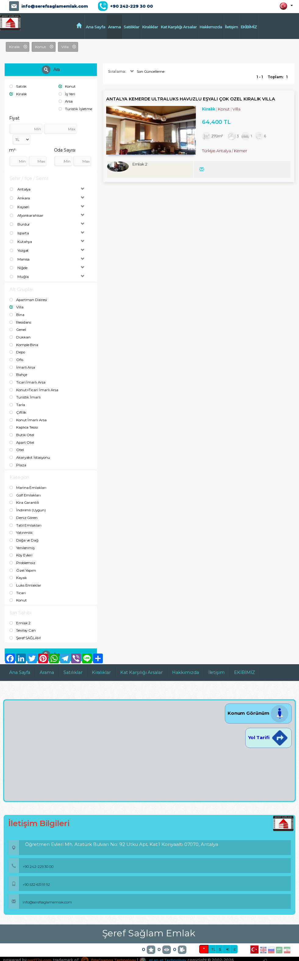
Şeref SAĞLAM (25, 629)
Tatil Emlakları (25, 518)
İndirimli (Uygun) (27, 503)
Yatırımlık (21, 526)
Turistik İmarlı (25, 393)
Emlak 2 (20, 614)
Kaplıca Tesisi (23, 422)
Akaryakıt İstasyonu (30, 451)
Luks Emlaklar (25, 577)
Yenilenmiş (22, 540)
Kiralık (18, 93)
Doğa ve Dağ (24, 533)
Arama (114, 26)
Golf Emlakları (25, 489)
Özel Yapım (22, 562)
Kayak (18, 570)
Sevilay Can (22, 622)
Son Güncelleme (147, 71)
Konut (67, 86)
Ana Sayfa (95, 26)
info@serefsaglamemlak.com (54, 6)
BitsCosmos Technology (112, 951)
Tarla (17, 400)
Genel (17, 326)
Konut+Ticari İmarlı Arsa (34, 385)
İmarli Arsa (22, 363)
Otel (16, 444)
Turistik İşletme (75, 108)
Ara (51, 69)
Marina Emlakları (27, 481)
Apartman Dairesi (28, 297)
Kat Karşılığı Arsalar (179, 26)
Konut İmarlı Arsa (28, 415)
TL (213, 940)
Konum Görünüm (258, 704)
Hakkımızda (211, 26)
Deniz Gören (23, 511)
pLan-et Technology (169, 951)
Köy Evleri (21, 547)
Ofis (16, 356)
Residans (20, 319)
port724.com (40, 951)
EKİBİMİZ (249, 26)
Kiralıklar (150, 26)
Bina (16, 312)
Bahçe (18, 371)
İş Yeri (67, 93)
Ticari (17, 584)
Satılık (18, 86)
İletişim (231, 26)
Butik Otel (21, 429)
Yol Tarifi (268, 729)
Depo (17, 348)
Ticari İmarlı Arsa (27, 378)
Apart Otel (22, 437)
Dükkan (20, 334)
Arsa (66, 101)
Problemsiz (22, 555)
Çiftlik (18, 407)
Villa (16, 305)
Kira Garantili (24, 496)
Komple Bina (24, 341)
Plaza (17, 459)
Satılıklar (131, 26)
